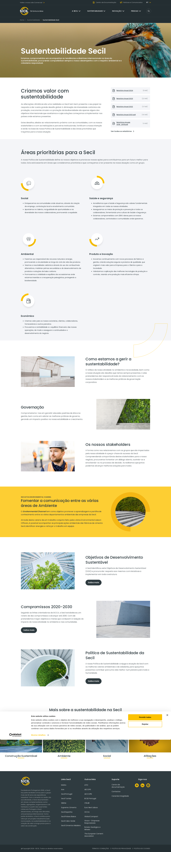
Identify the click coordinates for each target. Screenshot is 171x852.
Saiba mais (93, 582)
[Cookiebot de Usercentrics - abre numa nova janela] (15, 847)
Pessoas (134, 11)
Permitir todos (145, 830)
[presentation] (130, 90)
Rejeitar (145, 836)
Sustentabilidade (95, 11)
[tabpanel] (118, 372)
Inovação (116, 11)
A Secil (75, 11)
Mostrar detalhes (38, 847)
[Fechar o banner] (167, 827)
